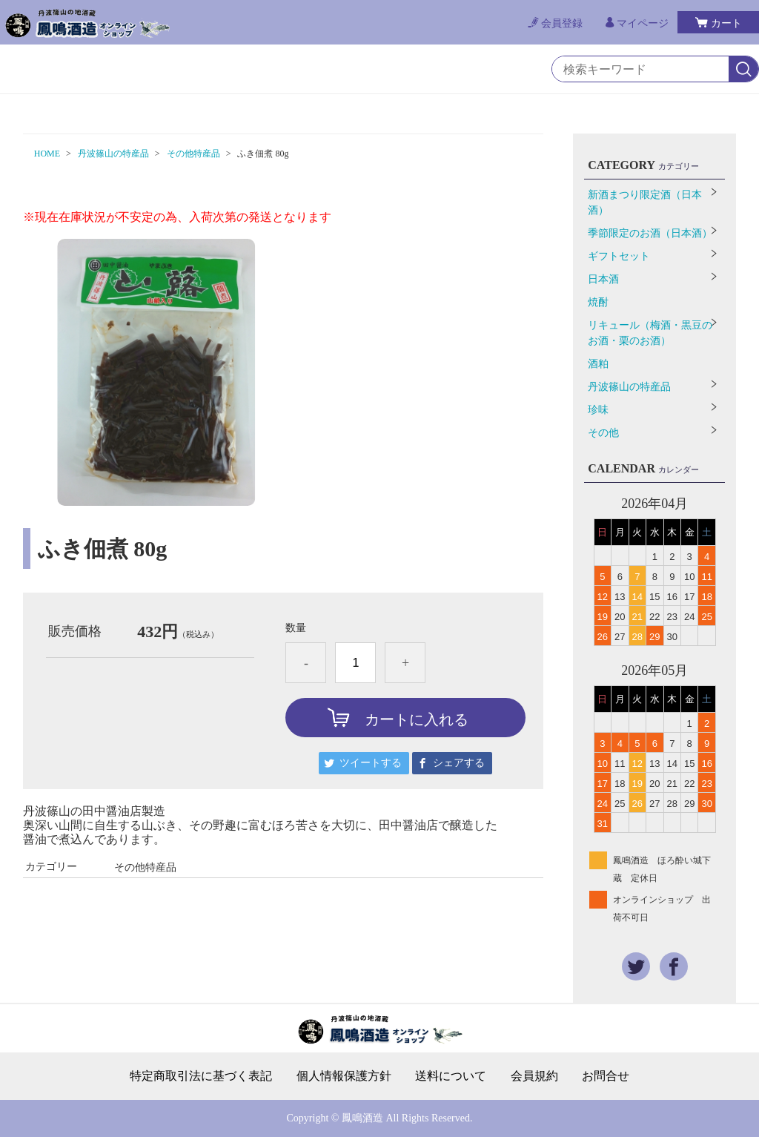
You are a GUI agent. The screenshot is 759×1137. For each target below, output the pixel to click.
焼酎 (598, 302)
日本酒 (603, 279)
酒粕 (598, 363)
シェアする (459, 762)
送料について (450, 1076)
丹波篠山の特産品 (113, 153)
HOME (47, 153)
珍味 (598, 409)
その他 (603, 432)
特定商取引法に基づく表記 (201, 1076)
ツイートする (370, 762)
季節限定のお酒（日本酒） (650, 233)
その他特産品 (193, 153)
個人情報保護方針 (343, 1076)
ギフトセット (619, 256)
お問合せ (605, 1076)
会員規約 (534, 1076)
